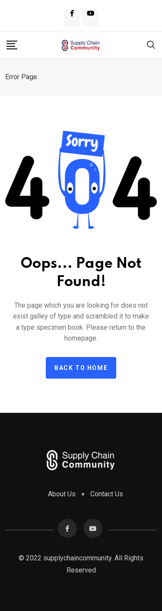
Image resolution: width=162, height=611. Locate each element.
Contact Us (106, 494)
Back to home (81, 367)
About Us (62, 494)
